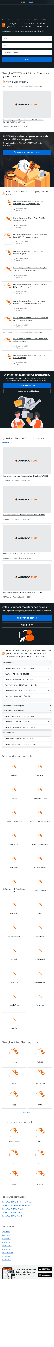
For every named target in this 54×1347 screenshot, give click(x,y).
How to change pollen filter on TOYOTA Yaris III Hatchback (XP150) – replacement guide (29, 302)
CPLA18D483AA (7, 1253)
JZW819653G (6, 1260)
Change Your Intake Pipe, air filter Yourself (16, 1205)
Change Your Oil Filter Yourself (12, 1216)
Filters (18, 20)
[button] (27, 662)
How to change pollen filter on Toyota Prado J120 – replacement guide (30, 340)
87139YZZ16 (6, 1239)
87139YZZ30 (6, 1242)
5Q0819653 (6, 1235)
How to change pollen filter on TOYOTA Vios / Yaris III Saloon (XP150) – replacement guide (31, 236)
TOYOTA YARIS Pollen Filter (28, 152)
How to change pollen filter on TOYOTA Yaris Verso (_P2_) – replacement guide (30, 285)
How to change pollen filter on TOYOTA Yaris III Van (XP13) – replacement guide (30, 319)
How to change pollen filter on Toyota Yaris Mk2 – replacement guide (30, 219)
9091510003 (6, 1256)
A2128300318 (6, 1246)
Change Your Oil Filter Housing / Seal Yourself (17, 1202)
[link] (27, 109)
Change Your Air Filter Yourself (12, 1212)
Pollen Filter (27, 20)
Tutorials (11, 20)
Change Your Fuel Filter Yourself (12, 1209)
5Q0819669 (6, 1232)
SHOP (23, 2)
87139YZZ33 (6, 1249)
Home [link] (3, 20)
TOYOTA (36, 20)
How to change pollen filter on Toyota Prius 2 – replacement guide (29, 356)
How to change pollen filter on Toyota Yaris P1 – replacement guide (29, 252)
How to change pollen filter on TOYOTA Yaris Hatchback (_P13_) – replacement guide (28, 202)
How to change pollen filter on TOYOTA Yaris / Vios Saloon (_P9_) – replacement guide (30, 269)
